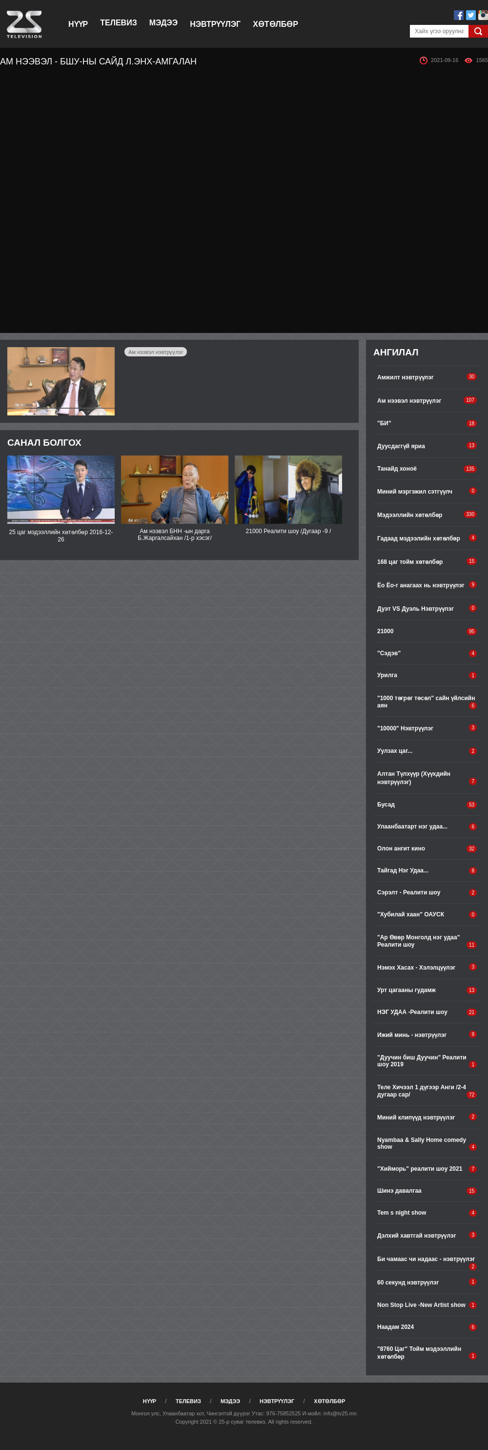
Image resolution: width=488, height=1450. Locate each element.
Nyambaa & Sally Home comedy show (427, 1144)
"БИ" (427, 423)
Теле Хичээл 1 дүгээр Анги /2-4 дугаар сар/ (427, 1091)
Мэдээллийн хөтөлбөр (427, 514)
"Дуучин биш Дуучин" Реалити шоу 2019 (427, 1061)
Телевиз (118, 23)
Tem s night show (427, 1213)
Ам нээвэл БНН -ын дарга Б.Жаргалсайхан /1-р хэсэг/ (175, 534)
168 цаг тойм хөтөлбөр (427, 561)
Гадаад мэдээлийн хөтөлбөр (427, 538)
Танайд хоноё (427, 469)
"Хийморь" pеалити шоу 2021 (427, 1169)
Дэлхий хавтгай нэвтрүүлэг (427, 1235)
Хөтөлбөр (275, 24)
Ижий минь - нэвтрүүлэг (427, 1034)
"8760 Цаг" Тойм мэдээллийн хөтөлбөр (427, 1353)
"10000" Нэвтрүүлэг (427, 728)
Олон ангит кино (427, 848)
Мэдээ (163, 23)
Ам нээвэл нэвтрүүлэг (155, 352)
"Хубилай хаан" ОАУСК (427, 914)
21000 (427, 631)
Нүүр (78, 24)
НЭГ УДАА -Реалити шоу (427, 1012)
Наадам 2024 (427, 1327)
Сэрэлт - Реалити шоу (427, 892)
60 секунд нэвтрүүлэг (427, 1282)
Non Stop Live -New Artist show (427, 1305)
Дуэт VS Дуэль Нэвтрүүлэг (427, 608)
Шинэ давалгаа (427, 1191)
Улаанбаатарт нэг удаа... (427, 826)
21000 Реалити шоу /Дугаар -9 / (288, 531)
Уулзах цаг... (427, 751)
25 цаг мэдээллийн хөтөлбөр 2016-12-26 (61, 536)
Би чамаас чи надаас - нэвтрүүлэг (427, 1263)
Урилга (427, 675)
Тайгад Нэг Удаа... (427, 870)
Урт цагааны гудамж (427, 990)
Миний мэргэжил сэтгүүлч (427, 491)
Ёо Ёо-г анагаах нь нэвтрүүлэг (427, 585)
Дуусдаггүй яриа (427, 446)
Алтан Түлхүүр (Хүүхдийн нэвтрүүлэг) (427, 778)
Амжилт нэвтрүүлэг (427, 377)
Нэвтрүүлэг (215, 24)
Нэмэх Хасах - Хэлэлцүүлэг (427, 967)
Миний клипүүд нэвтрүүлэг (427, 1117)
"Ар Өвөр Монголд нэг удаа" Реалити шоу (427, 941)
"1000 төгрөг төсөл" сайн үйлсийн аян (427, 702)
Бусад (427, 804)
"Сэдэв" (427, 653)
